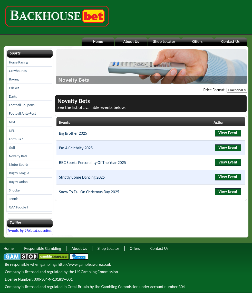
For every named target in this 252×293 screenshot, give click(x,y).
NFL (11, 131)
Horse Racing (18, 62)
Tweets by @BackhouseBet (29, 230)
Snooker (15, 190)
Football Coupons (21, 105)
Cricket (14, 88)
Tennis (13, 199)
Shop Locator (164, 41)
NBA (12, 122)
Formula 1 (16, 139)
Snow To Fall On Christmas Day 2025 (89, 191)
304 (182, 286)
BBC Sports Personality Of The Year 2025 (92, 162)
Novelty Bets (18, 156)
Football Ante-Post (22, 113)
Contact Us (230, 41)
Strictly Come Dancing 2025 (82, 177)
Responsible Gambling (42, 248)
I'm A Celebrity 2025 (76, 147)
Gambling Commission (119, 286)
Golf (12, 147)
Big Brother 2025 (73, 133)
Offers (197, 41)
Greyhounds (18, 71)
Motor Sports (18, 164)
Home (98, 41)
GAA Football (18, 207)
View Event (227, 132)
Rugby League (19, 173)
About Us (131, 41)
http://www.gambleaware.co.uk (84, 264)
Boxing (14, 79)
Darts (13, 96)
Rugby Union (18, 182)
